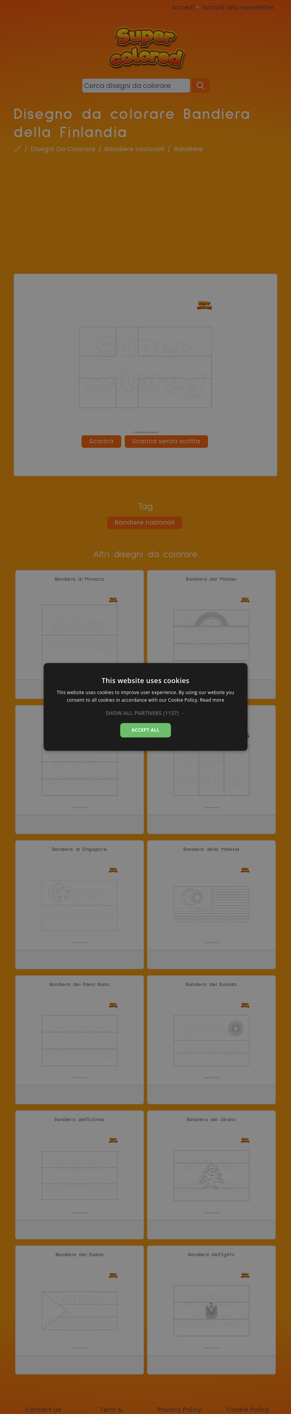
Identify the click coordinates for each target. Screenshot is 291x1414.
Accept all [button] (145, 730)
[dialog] (145, 707)
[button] (146, 713)
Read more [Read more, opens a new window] (212, 700)
